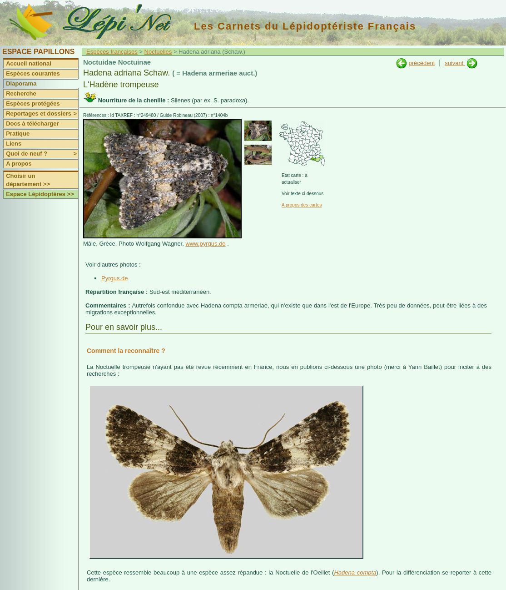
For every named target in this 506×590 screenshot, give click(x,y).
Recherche (21, 93)
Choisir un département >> (28, 179)
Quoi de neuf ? (42, 154)
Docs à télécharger (32, 123)
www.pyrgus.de (205, 243)
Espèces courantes (33, 73)
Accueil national (28, 63)
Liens (13, 143)
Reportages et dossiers (42, 114)
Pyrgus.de (114, 278)
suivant (455, 63)
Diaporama (21, 83)
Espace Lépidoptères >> (40, 194)
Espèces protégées (33, 103)
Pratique (18, 133)
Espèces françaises (112, 51)
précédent (421, 63)
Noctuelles (158, 51)
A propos (19, 163)
